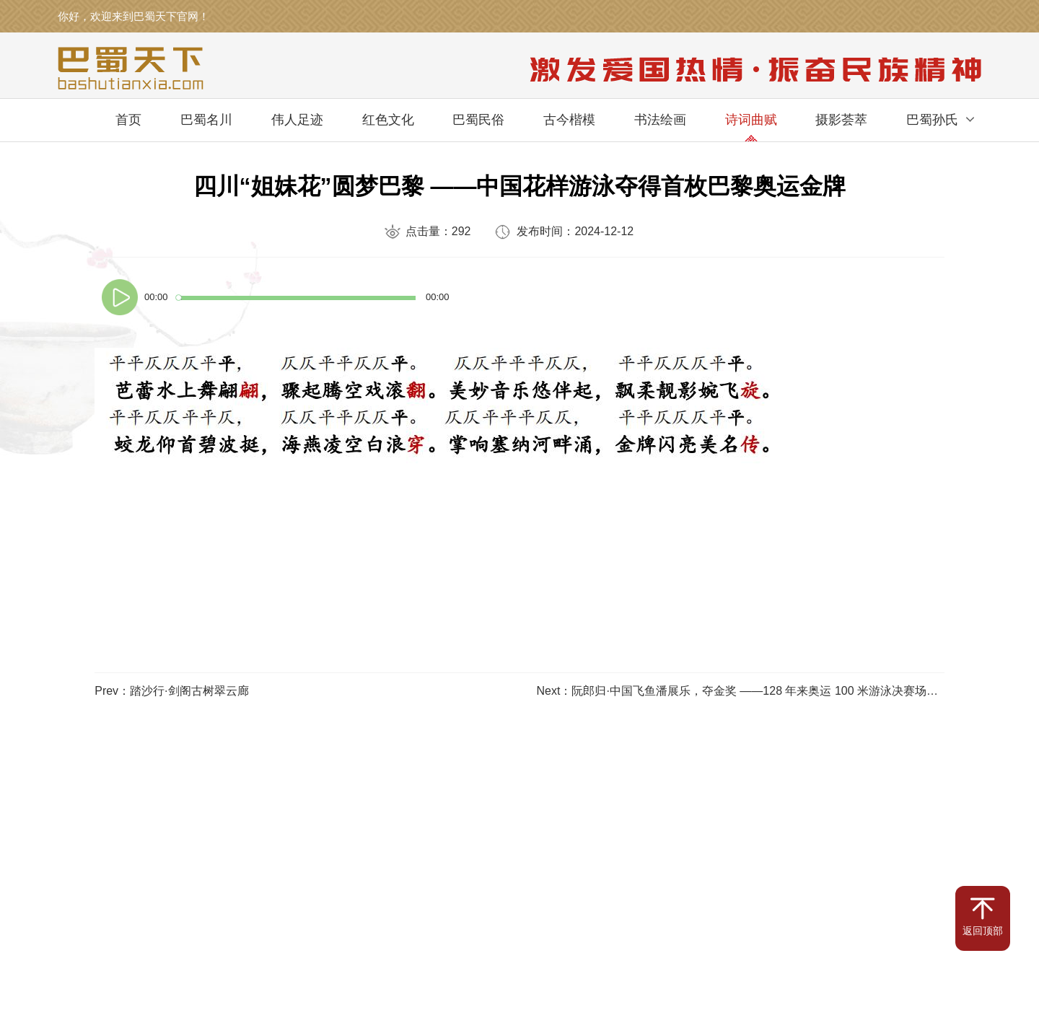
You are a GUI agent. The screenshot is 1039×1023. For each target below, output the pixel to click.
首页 (128, 120)
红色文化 (388, 120)
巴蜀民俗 (478, 120)
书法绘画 (660, 120)
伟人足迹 (297, 120)
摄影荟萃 (841, 120)
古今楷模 (569, 120)
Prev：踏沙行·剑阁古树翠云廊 (171, 691)
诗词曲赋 (751, 120)
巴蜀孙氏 (932, 120)
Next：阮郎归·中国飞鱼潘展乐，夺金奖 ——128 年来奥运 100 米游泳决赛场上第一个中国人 (772, 691)
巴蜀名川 (206, 120)
